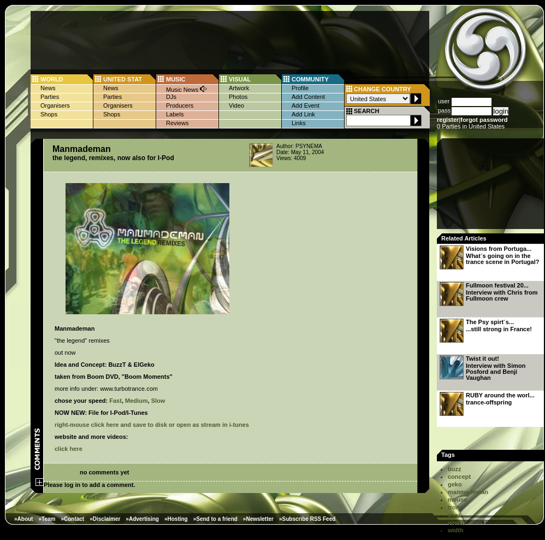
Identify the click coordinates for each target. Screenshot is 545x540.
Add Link (303, 114)
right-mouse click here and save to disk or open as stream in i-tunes (152, 424)
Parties (49, 96)
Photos (238, 96)
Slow (158, 400)
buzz (454, 469)
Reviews (177, 123)
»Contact (72, 519)
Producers (179, 105)
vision (456, 522)
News (48, 88)
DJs (171, 96)
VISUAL (240, 79)
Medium (136, 400)
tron (453, 507)
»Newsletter (258, 519)
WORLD (51, 79)
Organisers (55, 105)
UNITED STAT (122, 79)
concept (459, 476)
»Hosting (176, 519)
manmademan (468, 492)
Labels (174, 114)
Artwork (239, 88)
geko (455, 484)
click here (68, 448)
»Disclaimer (105, 519)
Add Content (308, 96)
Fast (115, 400)
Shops (48, 114)
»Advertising (142, 519)
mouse (457, 499)
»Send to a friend (215, 519)
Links (299, 123)
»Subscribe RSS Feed (307, 519)
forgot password (483, 119)
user (454, 515)
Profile (300, 88)
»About (23, 519)
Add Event (305, 105)
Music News (187, 89)
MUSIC (175, 79)
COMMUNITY (310, 79)
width (456, 530)
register (448, 119)
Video (236, 105)
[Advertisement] (491, 187)
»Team (46, 519)
